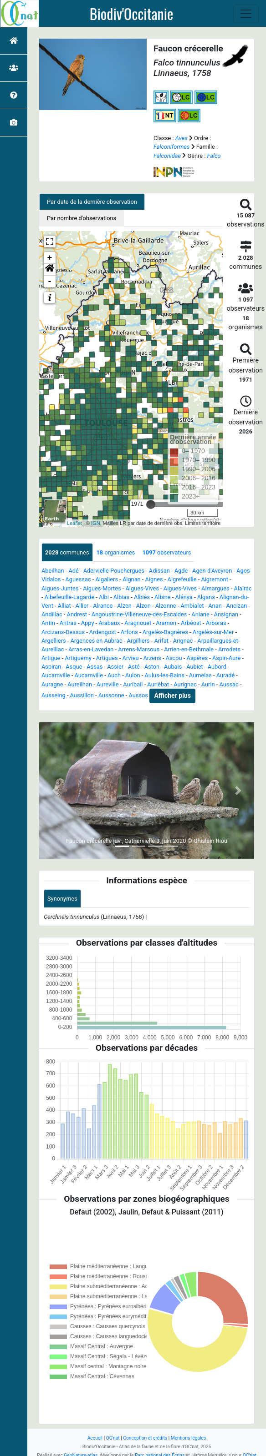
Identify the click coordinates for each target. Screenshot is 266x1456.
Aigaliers (106, 579)
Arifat (161, 640)
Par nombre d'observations (81, 218)
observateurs (166, 552)
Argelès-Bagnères (165, 632)
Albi (104, 597)
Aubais (173, 666)
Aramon (166, 623)
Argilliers (138, 640)
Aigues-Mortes (102, 588)
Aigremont (214, 579)
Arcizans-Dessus (63, 632)
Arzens (152, 658)
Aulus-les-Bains (164, 675)
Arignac (183, 640)
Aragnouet (137, 623)
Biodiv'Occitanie (132, 14)
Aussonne (111, 695)
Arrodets (229, 649)
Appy (87, 623)
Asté (134, 666)
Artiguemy (78, 658)
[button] (50, 270)
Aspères (197, 658)
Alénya (184, 597)
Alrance (103, 605)
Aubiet (194, 666)
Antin (48, 623)
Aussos (138, 695)
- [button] (49, 281)
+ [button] (49, 257)
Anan (214, 605)
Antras (68, 623)
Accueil (94, 1438)
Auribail (133, 684)
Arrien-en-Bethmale (189, 649)
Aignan (132, 579)
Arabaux (109, 623)
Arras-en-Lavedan (90, 649)
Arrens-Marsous (138, 649)
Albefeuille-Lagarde (69, 597)
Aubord (217, 666)
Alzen (124, 605)
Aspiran (51, 666)
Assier (115, 666)
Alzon (143, 605)
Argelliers (53, 640)
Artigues (107, 658)
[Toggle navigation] (246, 14)
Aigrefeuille (182, 579)
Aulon (132, 675)
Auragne (52, 684)
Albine (162, 597)
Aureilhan (79, 684)
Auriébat (158, 684)
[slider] (150, 504)
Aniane (200, 614)
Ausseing (53, 695)
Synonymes (62, 898)
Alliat (64, 605)
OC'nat (113, 1438)
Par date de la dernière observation (92, 201)
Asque (74, 666)
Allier (82, 605)
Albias (121, 597)
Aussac (229, 684)
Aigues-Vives (142, 588)
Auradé (225, 675)
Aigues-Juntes (59, 588)
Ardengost (102, 632)
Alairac (242, 588)
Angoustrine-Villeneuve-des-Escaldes (139, 614)
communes (67, 552)
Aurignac (185, 684)
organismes (116, 552)
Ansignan (226, 614)
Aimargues (215, 588)
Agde (181, 570)
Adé (74, 570)
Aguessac (78, 579)
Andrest (77, 614)
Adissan (159, 570)
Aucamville (55, 675)
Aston (151, 666)
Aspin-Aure (226, 658)
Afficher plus (172, 695)
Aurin (208, 684)
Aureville (108, 684)
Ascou (174, 658)
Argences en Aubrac (97, 640)
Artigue (50, 658)
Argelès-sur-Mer (213, 632)
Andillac (51, 614)
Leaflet (74, 523)
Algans (206, 597)
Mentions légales (188, 1438)
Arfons (129, 632)
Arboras (216, 623)
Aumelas (200, 675)
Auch (114, 675)
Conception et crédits (145, 1438)
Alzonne (165, 605)
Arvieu (131, 658)
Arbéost (191, 623)
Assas (94, 666)
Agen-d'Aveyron (212, 570)
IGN (95, 523)
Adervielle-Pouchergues (113, 570)
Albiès (142, 597)
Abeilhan (52, 570)
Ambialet (192, 605)
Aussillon (82, 695)
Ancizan (236, 605)
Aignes (154, 579)
